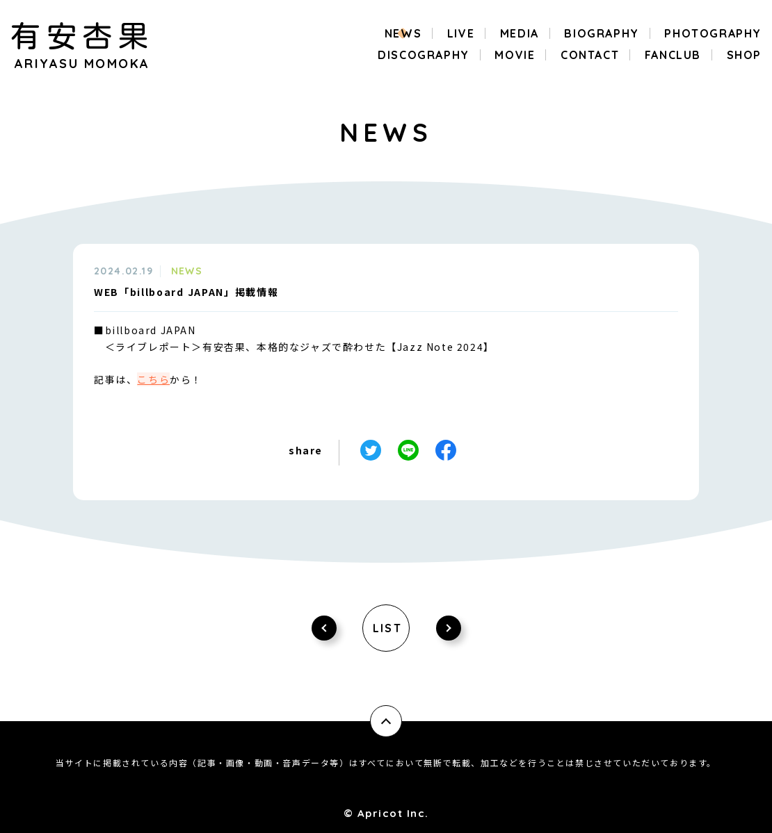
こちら (153, 379)
